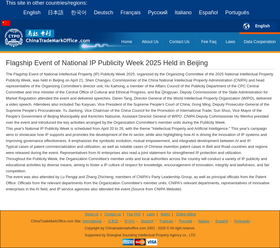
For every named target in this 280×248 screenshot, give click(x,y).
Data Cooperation (260, 41)
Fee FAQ (134, 214)
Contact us (112, 214)
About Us (150, 41)
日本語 (56, 12)
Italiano (183, 12)
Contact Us (179, 41)
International (92, 221)
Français (130, 12)
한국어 (79, 12)
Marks (165, 214)
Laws (230, 41)
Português (237, 12)
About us (92, 214)
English (32, 12)
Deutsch (103, 12)
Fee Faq (208, 41)
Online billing (186, 214)
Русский (157, 12)
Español (208, 12)
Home (126, 41)
